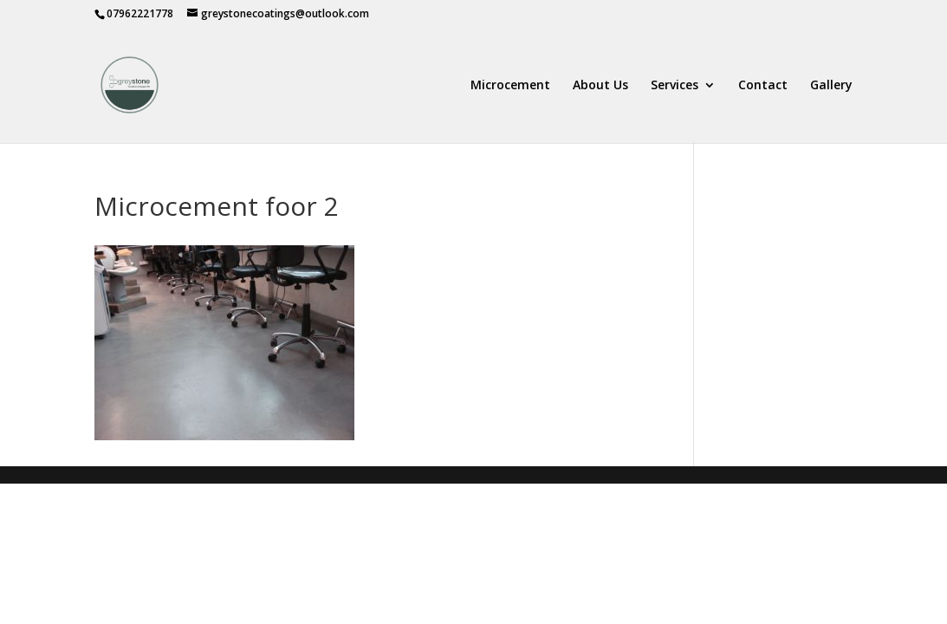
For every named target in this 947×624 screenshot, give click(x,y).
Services (674, 86)
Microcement (510, 86)
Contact (763, 86)
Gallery (831, 86)
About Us (600, 86)
